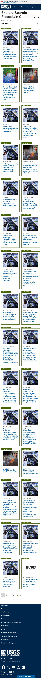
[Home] (6, 8)
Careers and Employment (9, 636)
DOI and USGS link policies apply (11, 622)
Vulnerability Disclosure (8, 632)
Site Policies (5, 612)
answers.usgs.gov (6, 674)
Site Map (4, 619)
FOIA (2, 608)
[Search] (33, 6)
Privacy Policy (5, 615)
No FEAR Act (5, 626)
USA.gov (4, 629)
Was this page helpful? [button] (26, 676)
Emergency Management (9, 643)
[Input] (24, 6)
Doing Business (5, 639)
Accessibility (5, 605)
